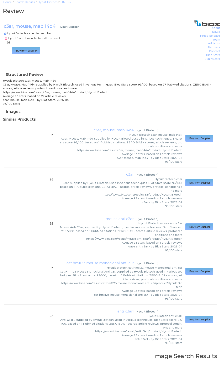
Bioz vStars (212, 59)
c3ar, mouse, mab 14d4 (114, 130)
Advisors (214, 43)
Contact (214, 51)
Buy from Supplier (26, 50)
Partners (214, 47)
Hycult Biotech (69, 27)
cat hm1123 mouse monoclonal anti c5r (100, 263)
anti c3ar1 (125, 311)
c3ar (130, 174)
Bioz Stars (213, 55)
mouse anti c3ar (120, 219)
